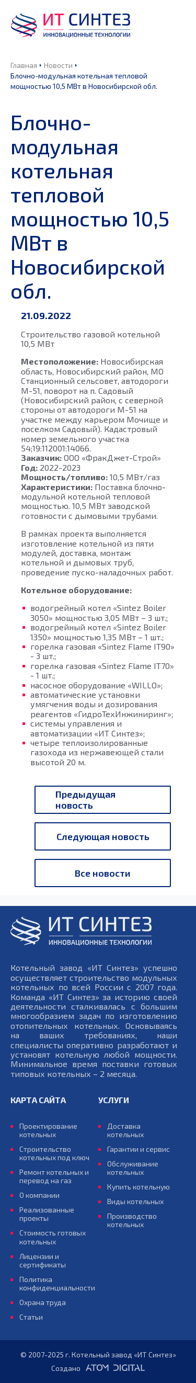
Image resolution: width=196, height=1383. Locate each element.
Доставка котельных (125, 1130)
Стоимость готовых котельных (52, 1237)
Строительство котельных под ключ (54, 1153)
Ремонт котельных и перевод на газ (54, 1176)
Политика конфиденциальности (54, 1283)
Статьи (31, 1317)
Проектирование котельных (48, 1130)
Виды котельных (135, 1201)
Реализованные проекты (46, 1214)
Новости (58, 65)
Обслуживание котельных (132, 1168)
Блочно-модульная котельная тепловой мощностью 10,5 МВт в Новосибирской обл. (83, 80)
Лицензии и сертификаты (42, 1260)
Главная (23, 65)
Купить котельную (138, 1187)
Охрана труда (42, 1302)
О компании (39, 1195)
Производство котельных (132, 1220)
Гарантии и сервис (138, 1149)
